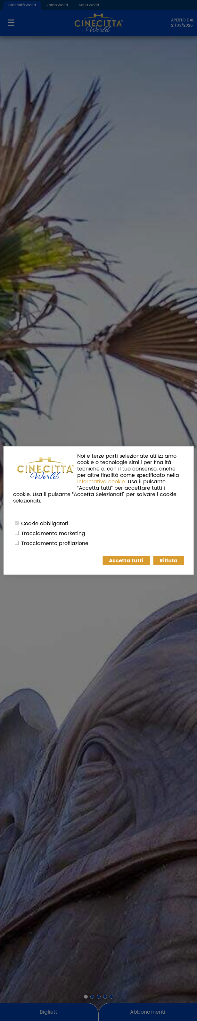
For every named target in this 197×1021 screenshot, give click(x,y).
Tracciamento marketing (53, 533)
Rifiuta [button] (168, 561)
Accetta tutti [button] (126, 561)
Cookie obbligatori (44, 523)
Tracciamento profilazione (54, 543)
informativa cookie (101, 482)
